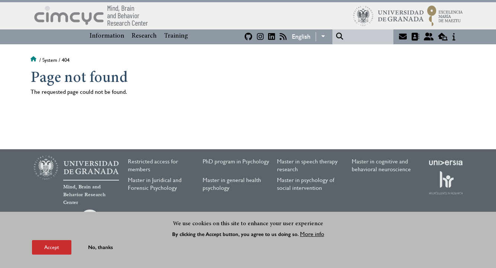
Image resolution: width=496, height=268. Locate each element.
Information (107, 36)
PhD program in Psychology (236, 161)
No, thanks (100, 247)
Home (34, 60)
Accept (51, 247)
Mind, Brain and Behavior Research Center (84, 194)
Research (144, 36)
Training (176, 36)
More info (312, 233)
